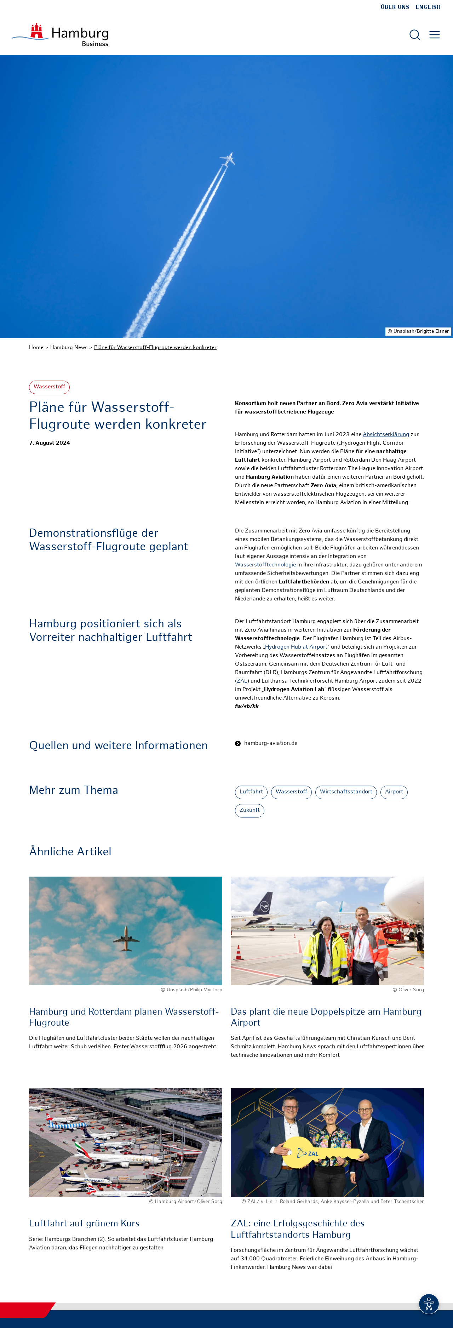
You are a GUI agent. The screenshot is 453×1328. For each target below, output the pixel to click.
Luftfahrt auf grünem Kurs (84, 1224)
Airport (394, 792)
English (428, 7)
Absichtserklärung (386, 435)
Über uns (395, 7)
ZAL (242, 681)
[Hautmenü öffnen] (434, 34)
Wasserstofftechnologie (265, 565)
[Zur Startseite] (60, 34)
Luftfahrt (251, 792)
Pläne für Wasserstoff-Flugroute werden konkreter (155, 347)
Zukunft (250, 810)
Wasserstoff (49, 387)
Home (36, 347)
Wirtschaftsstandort (346, 792)
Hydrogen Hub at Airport (296, 647)
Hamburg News (68, 347)
